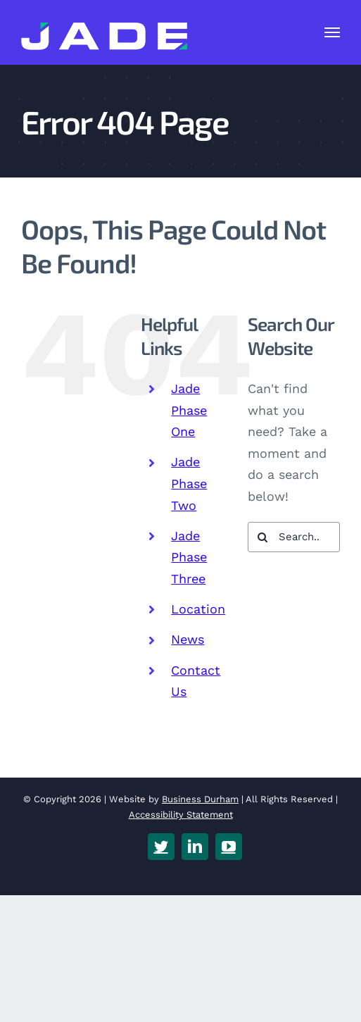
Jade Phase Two (189, 483)
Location (198, 609)
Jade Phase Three (189, 557)
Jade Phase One (189, 410)
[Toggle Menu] (332, 32)
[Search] (263, 537)
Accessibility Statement (181, 814)
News (187, 639)
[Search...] (294, 537)
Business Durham (200, 799)
